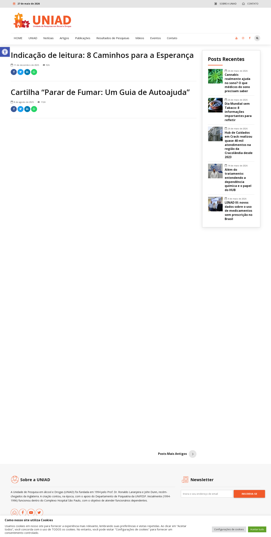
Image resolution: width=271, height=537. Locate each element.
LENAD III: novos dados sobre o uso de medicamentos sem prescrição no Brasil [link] (238, 211)
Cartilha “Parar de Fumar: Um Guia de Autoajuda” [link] (100, 92)
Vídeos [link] (139, 38)
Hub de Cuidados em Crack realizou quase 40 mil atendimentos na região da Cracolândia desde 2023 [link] (239, 145)
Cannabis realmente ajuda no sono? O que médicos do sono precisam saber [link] (237, 83)
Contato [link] (172, 38)
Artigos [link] (64, 38)
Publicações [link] (82, 38)
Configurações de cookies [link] (229, 529)
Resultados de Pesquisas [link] (112, 38)
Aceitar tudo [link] (257, 529)
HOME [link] (18, 38)
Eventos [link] (155, 38)
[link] (5, 52)
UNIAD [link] (32, 38)
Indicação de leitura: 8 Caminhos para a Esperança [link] (102, 55)
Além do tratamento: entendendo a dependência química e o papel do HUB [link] (238, 180)
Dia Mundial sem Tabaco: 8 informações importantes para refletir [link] (238, 112)
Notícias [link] (48, 38)
